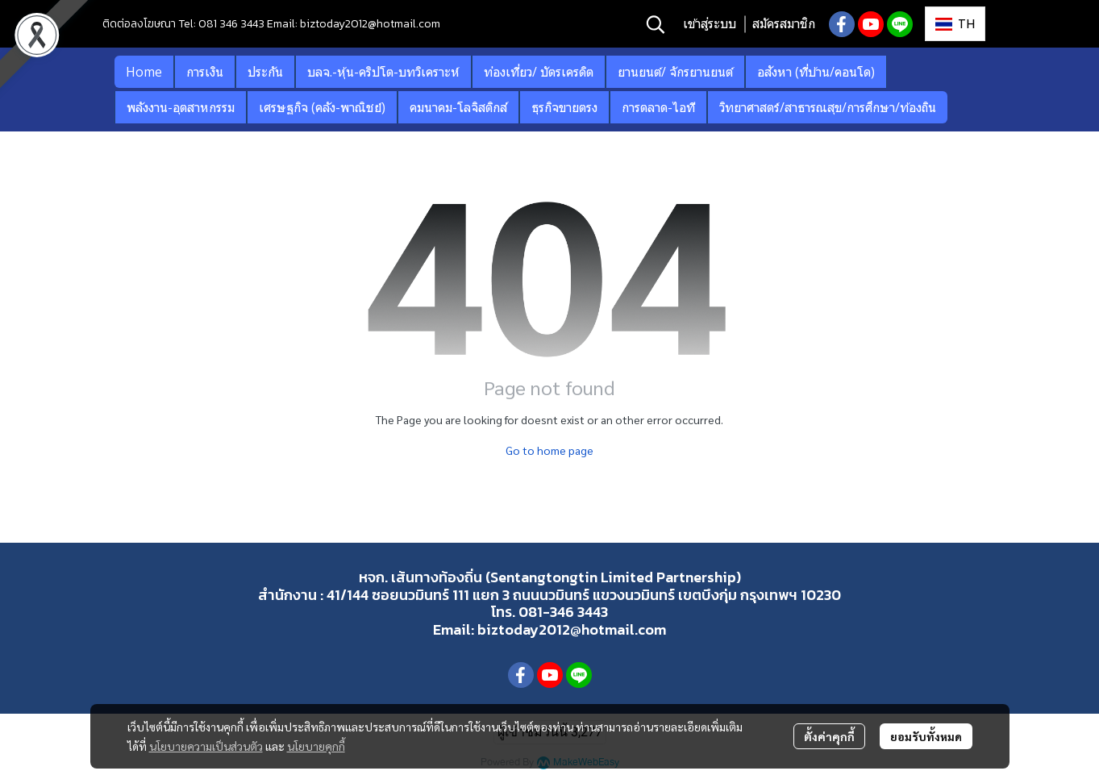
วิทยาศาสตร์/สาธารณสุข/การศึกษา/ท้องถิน (827, 107)
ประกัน (265, 72)
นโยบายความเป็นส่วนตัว (206, 746)
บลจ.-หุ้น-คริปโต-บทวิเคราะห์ (383, 72)
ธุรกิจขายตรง (564, 107)
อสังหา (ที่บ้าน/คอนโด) (816, 72)
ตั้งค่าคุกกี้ (829, 736)
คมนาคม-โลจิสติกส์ (458, 107)
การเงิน (204, 72)
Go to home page (549, 450)
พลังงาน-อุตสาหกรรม (181, 107)
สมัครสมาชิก (783, 24)
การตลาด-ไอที (658, 107)
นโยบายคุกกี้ (316, 746)
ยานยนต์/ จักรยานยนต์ (675, 72)
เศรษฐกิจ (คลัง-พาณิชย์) (322, 107)
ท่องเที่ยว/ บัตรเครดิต (538, 72)
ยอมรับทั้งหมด (926, 736)
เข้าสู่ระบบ (709, 24)
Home (144, 72)
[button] (655, 24)
